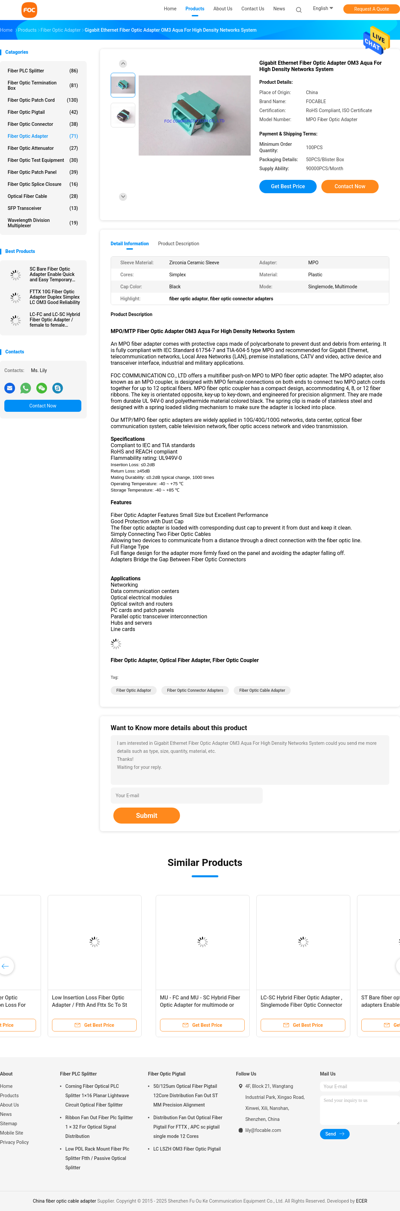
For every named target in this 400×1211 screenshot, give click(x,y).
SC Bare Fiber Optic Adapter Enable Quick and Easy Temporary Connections (52, 274)
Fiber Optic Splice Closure (43, 184)
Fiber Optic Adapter (43, 136)
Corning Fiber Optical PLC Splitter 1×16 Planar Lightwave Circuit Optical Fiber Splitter (97, 1096)
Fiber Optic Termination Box (43, 85)
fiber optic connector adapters (195, 690)
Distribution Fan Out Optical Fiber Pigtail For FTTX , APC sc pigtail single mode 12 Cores (187, 1127)
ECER (361, 1201)
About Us (9, 1105)
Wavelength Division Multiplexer (43, 223)
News (6, 1114)
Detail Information (130, 243)
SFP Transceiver (43, 208)
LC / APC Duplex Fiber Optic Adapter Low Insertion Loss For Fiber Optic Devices (248, 1004)
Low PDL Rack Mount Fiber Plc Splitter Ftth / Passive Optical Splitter (97, 1158)
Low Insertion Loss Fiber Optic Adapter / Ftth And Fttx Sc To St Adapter (349, 1004)
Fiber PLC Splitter (43, 70)
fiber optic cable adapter (262, 690)
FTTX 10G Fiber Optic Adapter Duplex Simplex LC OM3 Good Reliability (55, 297)
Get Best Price (288, 186)
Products (9, 1095)
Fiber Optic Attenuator (43, 148)
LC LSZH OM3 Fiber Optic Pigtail (187, 1149)
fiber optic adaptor (133, 690)
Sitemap (8, 1123)
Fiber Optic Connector (43, 124)
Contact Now (42, 405)
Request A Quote (371, 9)
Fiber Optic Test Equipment (43, 160)
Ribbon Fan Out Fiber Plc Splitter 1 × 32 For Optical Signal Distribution (99, 1127)
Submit (146, 816)
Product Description (178, 243)
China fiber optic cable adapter (64, 1201)
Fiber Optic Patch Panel (43, 172)
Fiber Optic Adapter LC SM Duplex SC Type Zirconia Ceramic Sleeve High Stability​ (49, 1004)
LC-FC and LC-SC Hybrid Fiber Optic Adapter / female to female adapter (55, 320)
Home (6, 1086)
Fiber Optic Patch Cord (43, 100)
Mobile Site (11, 1133)
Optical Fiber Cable (43, 196)
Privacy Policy (14, 1142)
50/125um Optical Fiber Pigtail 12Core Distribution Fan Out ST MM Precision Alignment (185, 1096)
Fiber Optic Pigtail (43, 112)
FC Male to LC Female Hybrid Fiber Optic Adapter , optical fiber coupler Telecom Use (152, 1004)
